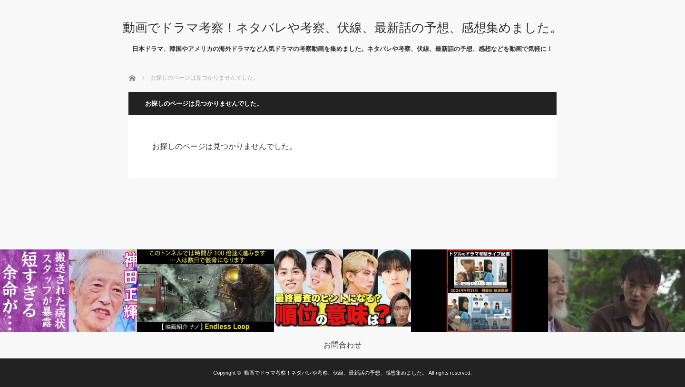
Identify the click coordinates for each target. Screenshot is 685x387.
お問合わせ (342, 345)
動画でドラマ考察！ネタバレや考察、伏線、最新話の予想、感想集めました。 (342, 27)
